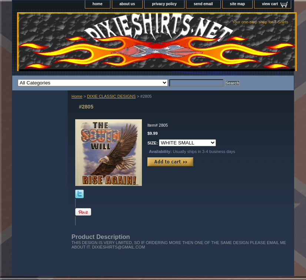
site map (237, 4)
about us (127, 4)
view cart (270, 4)
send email (203, 4)
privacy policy (164, 4)
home (98, 4)
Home (76, 96)
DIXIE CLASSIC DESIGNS (111, 96)
